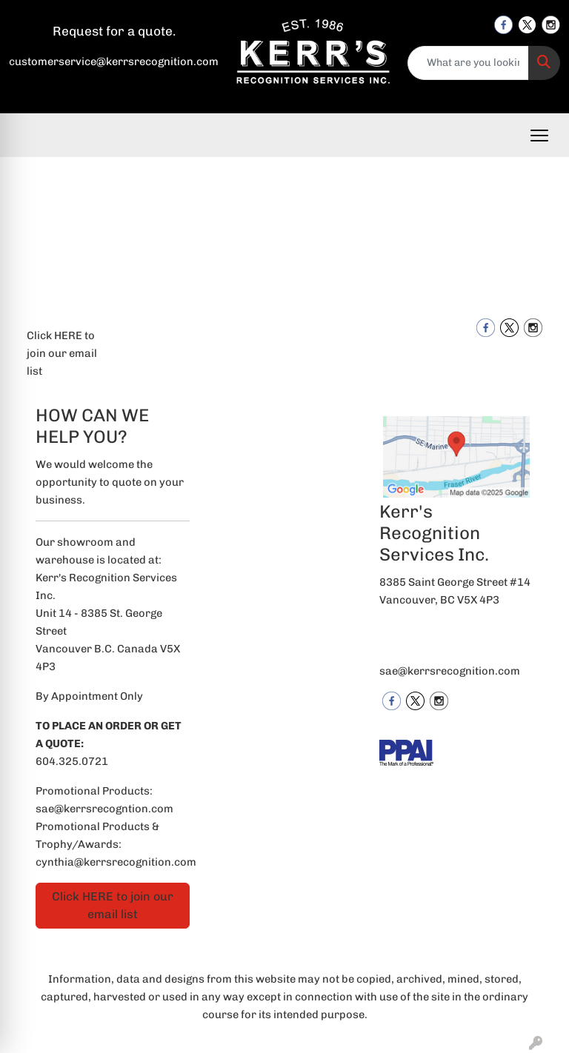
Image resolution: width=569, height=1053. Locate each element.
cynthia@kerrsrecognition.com (116, 862)
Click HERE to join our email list (62, 353)
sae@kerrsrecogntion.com (104, 808)
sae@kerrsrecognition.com (449, 671)
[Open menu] (539, 135)
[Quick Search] (468, 63)
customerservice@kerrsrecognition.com (114, 61)
